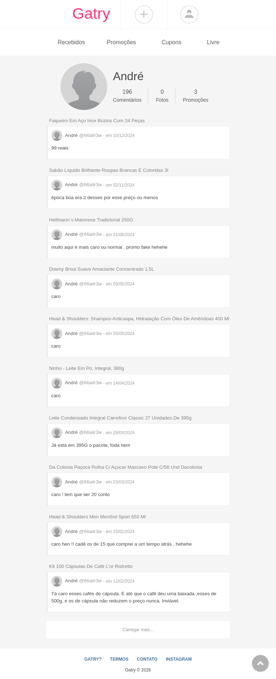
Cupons (171, 42)
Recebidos (71, 42)
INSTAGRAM (179, 659)
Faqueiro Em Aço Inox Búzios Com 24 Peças (97, 120)
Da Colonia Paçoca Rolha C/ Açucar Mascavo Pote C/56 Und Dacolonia (125, 467)
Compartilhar (144, 14)
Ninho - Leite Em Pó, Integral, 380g (86, 368)
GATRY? (92, 659)
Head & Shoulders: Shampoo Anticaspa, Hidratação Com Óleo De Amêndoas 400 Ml (139, 318)
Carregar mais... (137, 629)
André (77, 135)
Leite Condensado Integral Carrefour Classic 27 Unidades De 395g (120, 418)
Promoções (121, 42)
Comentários (127, 95)
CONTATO (147, 659)
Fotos (162, 95)
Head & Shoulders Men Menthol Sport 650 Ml (97, 516)
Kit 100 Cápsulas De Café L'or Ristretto (91, 566)
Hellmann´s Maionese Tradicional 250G (91, 219)
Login (189, 14)
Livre (213, 42)
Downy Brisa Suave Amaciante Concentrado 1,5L (101, 269)
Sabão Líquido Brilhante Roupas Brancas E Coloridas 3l (108, 170)
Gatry (91, 13)
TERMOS (119, 659)
